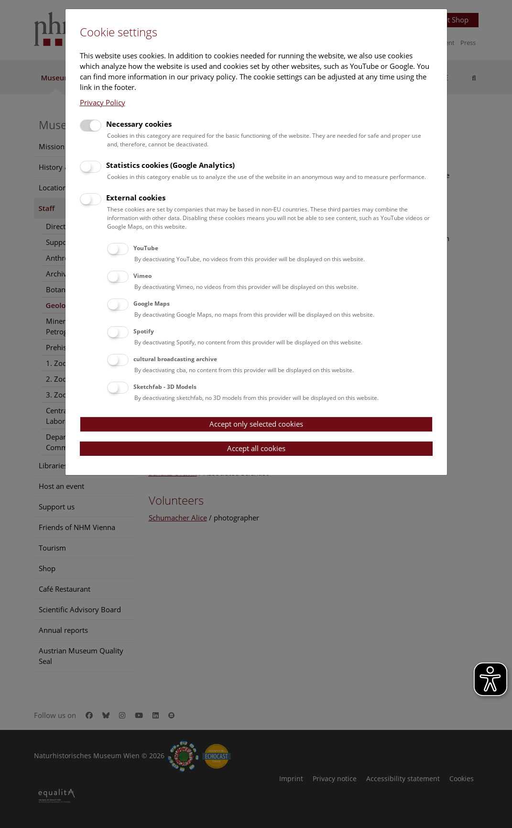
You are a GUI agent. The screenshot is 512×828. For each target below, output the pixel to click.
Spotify (143, 331)
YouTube (145, 248)
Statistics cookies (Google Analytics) (170, 165)
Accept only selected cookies (256, 424)
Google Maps (151, 303)
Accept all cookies (256, 448)
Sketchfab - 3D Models (164, 387)
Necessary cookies (139, 124)
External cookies (135, 197)
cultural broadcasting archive (175, 359)
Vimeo (142, 276)
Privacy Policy (102, 102)
